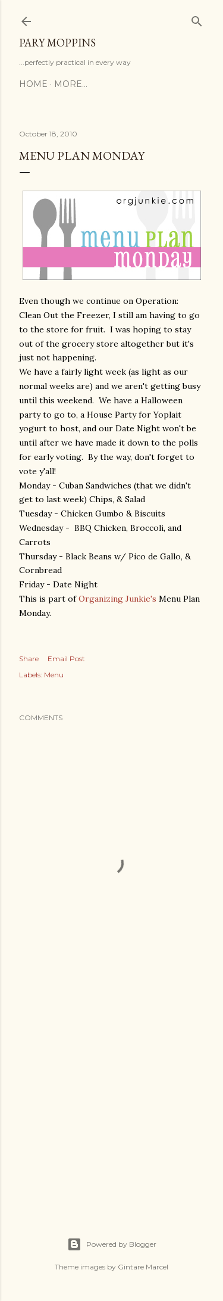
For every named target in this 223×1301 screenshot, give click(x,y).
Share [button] (29, 658)
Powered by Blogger (111, 1244)
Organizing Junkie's (117, 598)
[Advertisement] (111, 1103)
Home (33, 84)
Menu (54, 674)
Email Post (66, 658)
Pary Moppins (57, 42)
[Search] (197, 18)
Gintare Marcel (143, 1266)
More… (70, 84)
